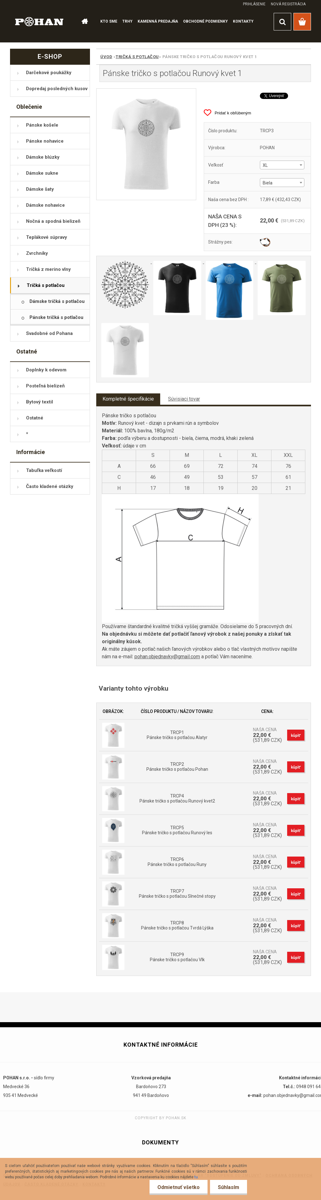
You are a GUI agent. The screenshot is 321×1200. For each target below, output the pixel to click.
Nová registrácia (288, 4)
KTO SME (108, 21)
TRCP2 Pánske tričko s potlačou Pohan (177, 767)
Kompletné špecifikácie (128, 399)
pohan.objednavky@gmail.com (167, 657)
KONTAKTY (243, 21)
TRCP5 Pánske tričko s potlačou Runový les (177, 830)
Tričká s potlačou (137, 56)
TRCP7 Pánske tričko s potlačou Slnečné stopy (177, 894)
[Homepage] (84, 22)
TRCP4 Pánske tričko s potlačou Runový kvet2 (177, 798)
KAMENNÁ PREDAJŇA (158, 21)
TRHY (127, 21)
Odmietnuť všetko (178, 1187)
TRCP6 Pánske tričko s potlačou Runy (177, 862)
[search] (282, 21)
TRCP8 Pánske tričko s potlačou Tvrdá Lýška (177, 925)
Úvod (106, 56)
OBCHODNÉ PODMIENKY (205, 21)
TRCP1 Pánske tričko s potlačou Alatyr (177, 735)
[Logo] (39, 21)
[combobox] (282, 165)
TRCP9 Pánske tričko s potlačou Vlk (177, 957)
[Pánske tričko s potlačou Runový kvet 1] (146, 144)
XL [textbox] (265, 165)
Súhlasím (228, 1187)
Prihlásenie (254, 4)
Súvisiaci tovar (184, 399)
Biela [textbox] (267, 182)
